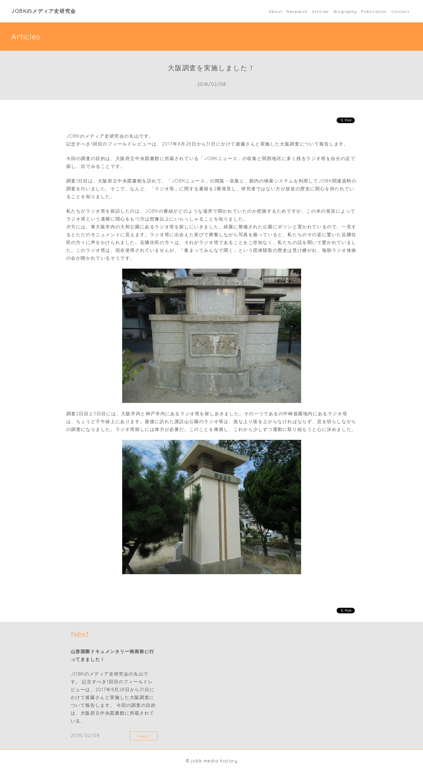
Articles (320, 11)
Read (143, 736)
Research (297, 11)
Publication (374, 11)
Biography (345, 11)
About (275, 11)
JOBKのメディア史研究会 (43, 11)
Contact (400, 11)
